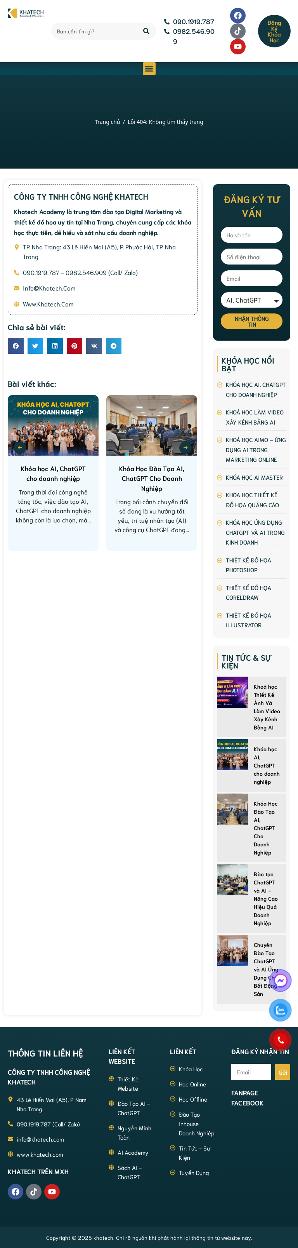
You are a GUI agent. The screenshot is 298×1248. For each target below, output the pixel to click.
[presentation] (20, 448)
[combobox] (92, 31)
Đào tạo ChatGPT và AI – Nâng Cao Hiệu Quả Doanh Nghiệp (266, 898)
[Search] (146, 31)
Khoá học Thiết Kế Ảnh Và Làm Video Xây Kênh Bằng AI (267, 707)
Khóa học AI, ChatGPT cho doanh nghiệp (267, 765)
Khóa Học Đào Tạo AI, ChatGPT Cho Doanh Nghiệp (265, 828)
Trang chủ (107, 121)
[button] (149, 68)
